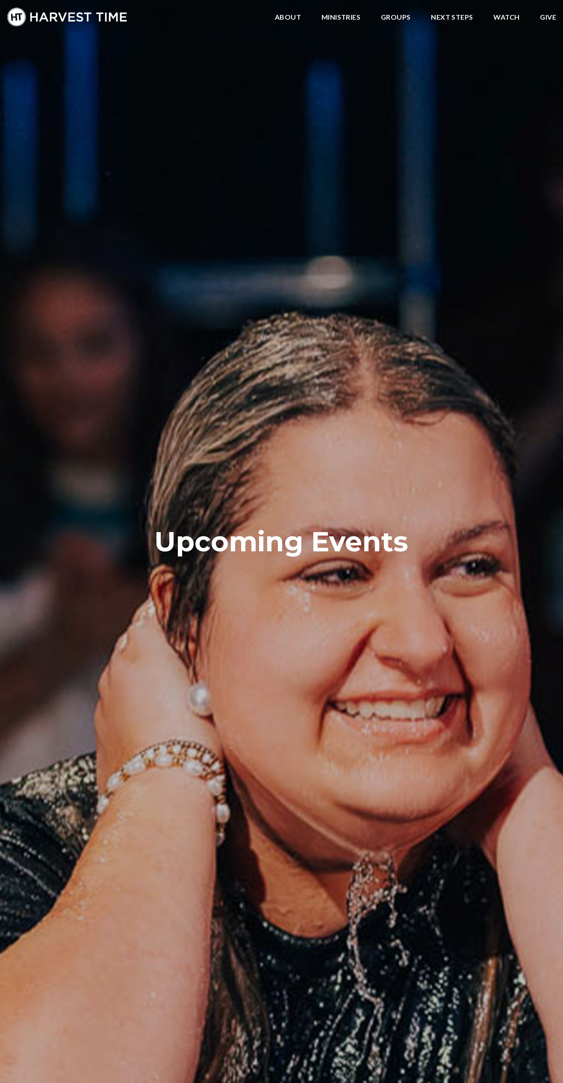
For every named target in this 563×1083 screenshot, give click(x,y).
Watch (506, 17)
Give (548, 17)
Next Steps (452, 17)
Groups (395, 17)
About (288, 17)
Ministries (340, 17)
